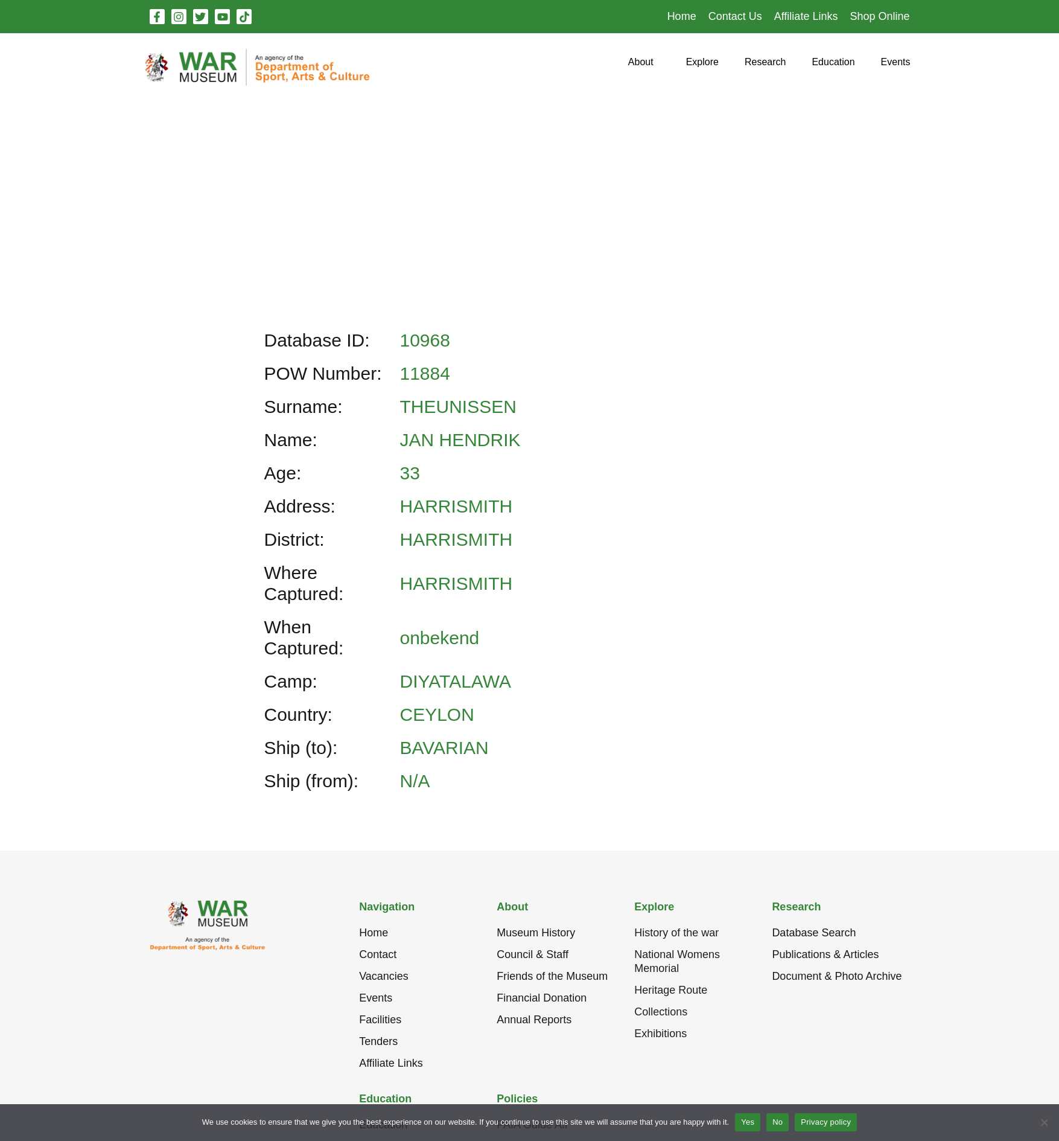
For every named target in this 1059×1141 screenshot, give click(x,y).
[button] (641, 67)
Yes (747, 1122)
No (777, 1122)
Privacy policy (826, 1122)
